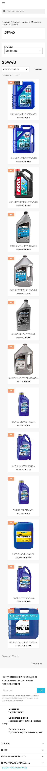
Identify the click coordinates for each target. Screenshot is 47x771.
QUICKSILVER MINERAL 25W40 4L (23, 290)
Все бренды (23, 51)
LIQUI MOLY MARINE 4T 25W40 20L (23, 642)
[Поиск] (23, 11)
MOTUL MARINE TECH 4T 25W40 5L (23, 202)
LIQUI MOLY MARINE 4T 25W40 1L (23, 114)
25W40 (9, 32)
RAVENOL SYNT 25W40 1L (23, 510)
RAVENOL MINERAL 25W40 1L (23, 422)
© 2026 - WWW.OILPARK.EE (14, 767)
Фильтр (38, 69)
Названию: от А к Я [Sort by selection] (15, 69)
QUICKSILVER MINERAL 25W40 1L (23, 246)
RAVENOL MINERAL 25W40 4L (24, 466)
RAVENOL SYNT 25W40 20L (23, 554)
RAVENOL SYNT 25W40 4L (23, 598)
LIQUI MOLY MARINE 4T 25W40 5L (23, 158)
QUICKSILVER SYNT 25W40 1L (23, 334)
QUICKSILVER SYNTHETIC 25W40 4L (23, 378)
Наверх (37, 663)
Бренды (8, 47)
